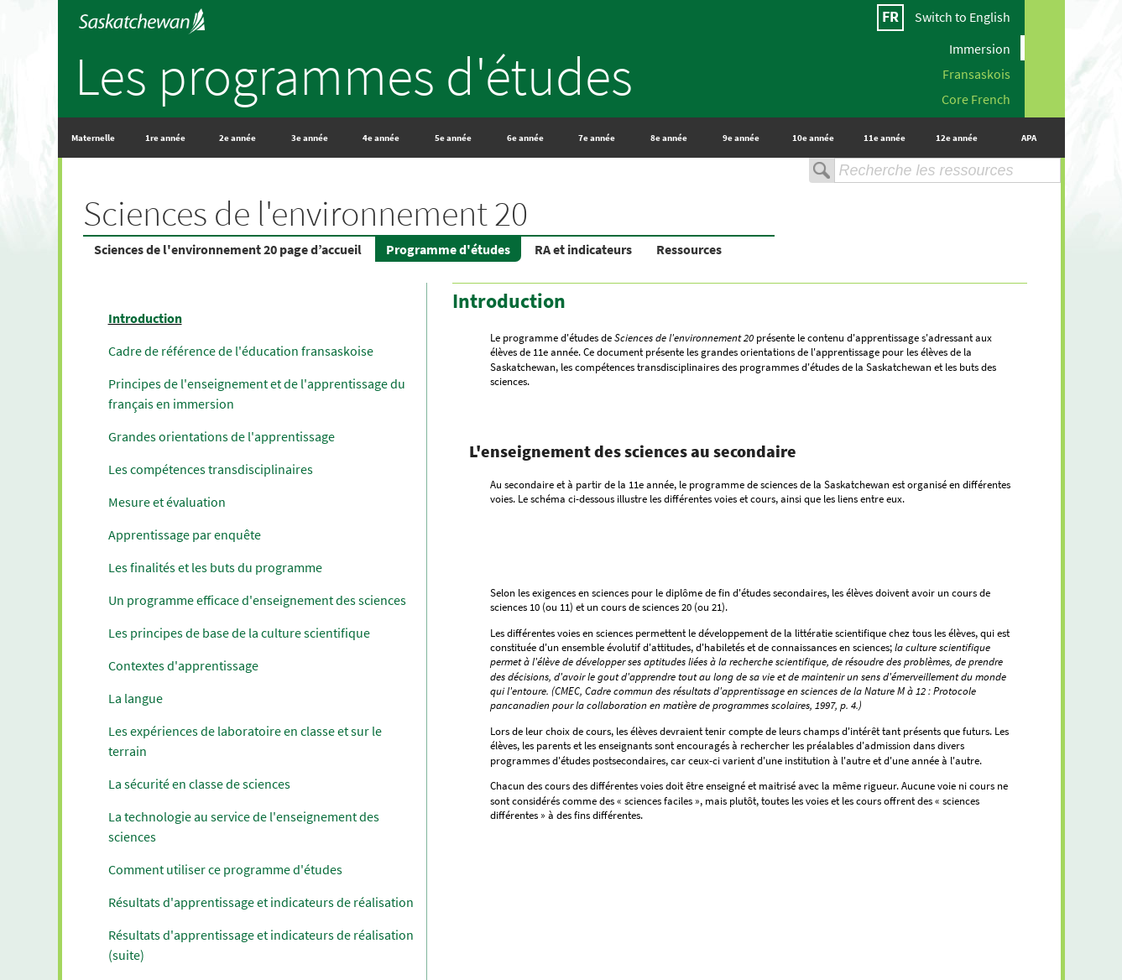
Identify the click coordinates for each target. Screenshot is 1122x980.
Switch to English (962, 16)
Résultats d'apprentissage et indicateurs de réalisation (261, 902)
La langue (135, 698)
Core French (976, 98)
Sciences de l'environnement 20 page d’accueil (228, 249)
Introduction (145, 318)
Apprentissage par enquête (184, 534)
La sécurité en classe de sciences (199, 783)
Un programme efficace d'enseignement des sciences (257, 600)
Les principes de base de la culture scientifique (239, 632)
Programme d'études (448, 249)
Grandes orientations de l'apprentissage (221, 436)
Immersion (979, 48)
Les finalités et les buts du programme (215, 567)
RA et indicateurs (583, 249)
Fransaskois (976, 73)
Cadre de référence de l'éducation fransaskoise (240, 350)
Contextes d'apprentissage (183, 665)
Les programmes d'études (354, 75)
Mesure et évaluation (167, 501)
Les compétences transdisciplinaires (210, 469)
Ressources (689, 249)
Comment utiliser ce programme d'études (225, 869)
